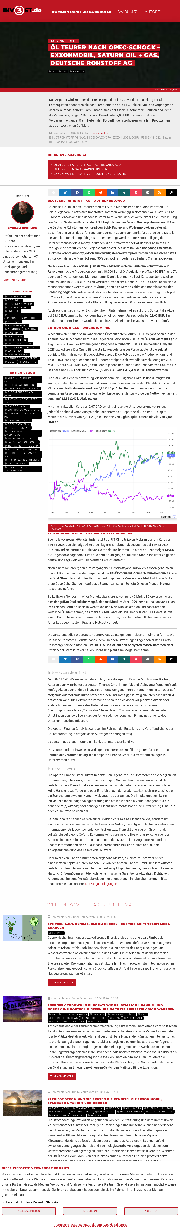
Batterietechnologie (21, 347)
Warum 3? (128, 12)
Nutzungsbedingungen (101, 884)
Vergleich (13, 336)
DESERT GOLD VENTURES (22, 460)
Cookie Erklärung (115, 1224)
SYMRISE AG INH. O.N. (20, 385)
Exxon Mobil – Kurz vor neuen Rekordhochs (90, 173)
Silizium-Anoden (18, 343)
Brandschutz (16, 325)
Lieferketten (15, 340)
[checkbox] (3, 1202)
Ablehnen (151, 1211)
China (30, 329)
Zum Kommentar (61, 982)
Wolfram (13, 332)
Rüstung (12, 329)
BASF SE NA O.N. (16, 406)
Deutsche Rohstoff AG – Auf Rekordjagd (87, 165)
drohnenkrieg (16, 296)
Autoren (154, 12)
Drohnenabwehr (18, 304)
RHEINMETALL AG (17, 420)
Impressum (61, 1224)
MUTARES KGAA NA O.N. (21, 449)
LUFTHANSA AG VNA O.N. (22, 410)
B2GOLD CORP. (16, 463)
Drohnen (13, 300)
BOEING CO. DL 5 (17, 424)
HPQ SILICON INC (17, 428)
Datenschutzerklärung (86, 1224)
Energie (12, 311)
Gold (10, 362)
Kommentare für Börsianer (81, 12)
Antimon (12, 321)
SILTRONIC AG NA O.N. (20, 438)
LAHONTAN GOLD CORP (21, 442)
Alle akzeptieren (29, 1211)
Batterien (13, 351)
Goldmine (28, 362)
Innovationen (16, 354)
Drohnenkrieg (16, 307)
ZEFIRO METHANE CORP (21, 445)
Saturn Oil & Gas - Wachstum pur (80, 169)
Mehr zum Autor (14, 280)
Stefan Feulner (100, 133)
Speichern (90, 1211)
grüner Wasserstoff (21, 358)
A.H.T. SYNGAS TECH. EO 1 (22, 388)
